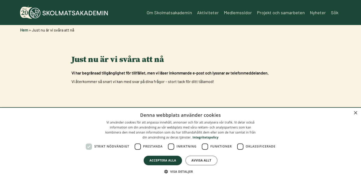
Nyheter (318, 12)
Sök (334, 12)
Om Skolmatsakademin (169, 12)
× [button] (355, 113)
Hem (24, 30)
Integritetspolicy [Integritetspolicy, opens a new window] (206, 137)
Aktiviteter (208, 12)
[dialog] (180, 144)
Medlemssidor (238, 12)
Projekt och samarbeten (281, 12)
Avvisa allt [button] (201, 160)
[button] (180, 171)
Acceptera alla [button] (162, 160)
